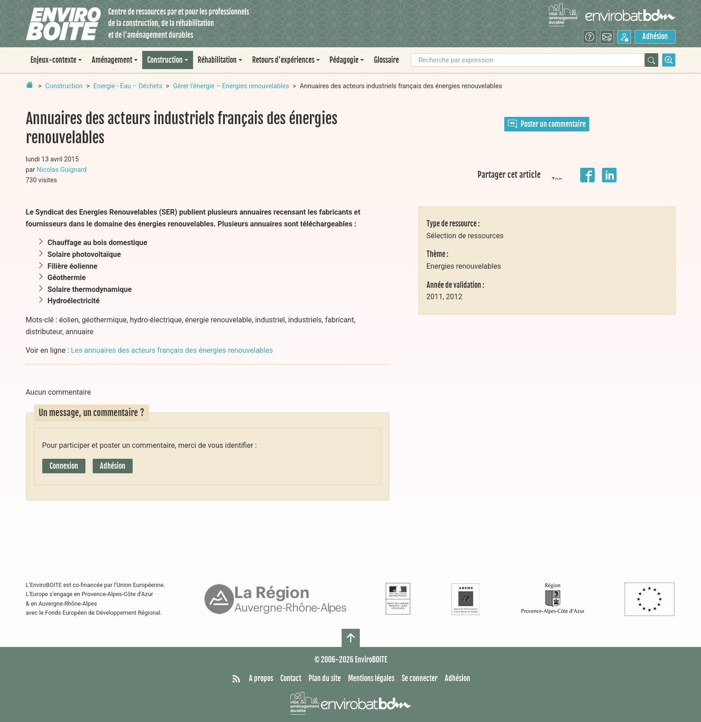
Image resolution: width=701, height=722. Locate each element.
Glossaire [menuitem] (386, 60)
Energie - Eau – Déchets (128, 86)
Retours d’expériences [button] (283, 60)
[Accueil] (63, 23)
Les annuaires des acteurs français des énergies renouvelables (172, 350)
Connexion (64, 466)
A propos (261, 678)
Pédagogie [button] (343, 60)
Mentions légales (371, 678)
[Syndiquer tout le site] (236, 679)
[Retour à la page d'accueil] (29, 84)
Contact (290, 678)
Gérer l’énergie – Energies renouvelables (231, 86)
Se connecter (420, 678)
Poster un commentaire (547, 124)
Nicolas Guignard (62, 170)
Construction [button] (165, 60)
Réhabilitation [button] (217, 60)
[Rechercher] (651, 60)
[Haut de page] (351, 638)
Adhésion (655, 36)
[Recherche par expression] (527, 60)
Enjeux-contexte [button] (53, 60)
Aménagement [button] (112, 60)
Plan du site (324, 678)
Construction (64, 86)
